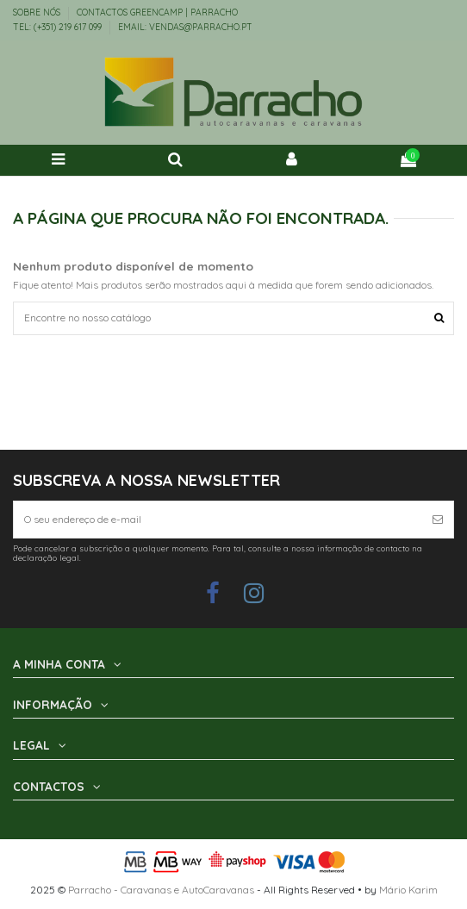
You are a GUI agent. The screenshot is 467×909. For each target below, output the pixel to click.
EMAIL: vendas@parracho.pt (185, 27)
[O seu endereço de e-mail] (218, 519)
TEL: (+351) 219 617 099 (58, 27)
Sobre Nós (38, 12)
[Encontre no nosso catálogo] (439, 318)
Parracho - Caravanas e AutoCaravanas (161, 889)
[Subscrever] (437, 519)
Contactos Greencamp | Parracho (157, 12)
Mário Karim (408, 889)
